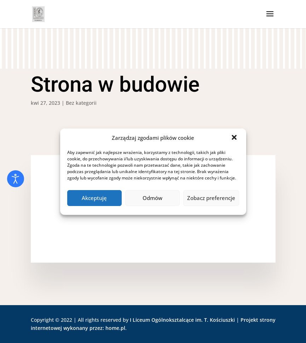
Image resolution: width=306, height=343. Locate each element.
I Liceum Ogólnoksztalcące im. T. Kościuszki (182, 319)
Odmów (152, 197)
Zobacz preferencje (211, 197)
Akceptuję (94, 197)
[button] (235, 138)
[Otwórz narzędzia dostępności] (15, 178)
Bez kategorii (81, 102)
